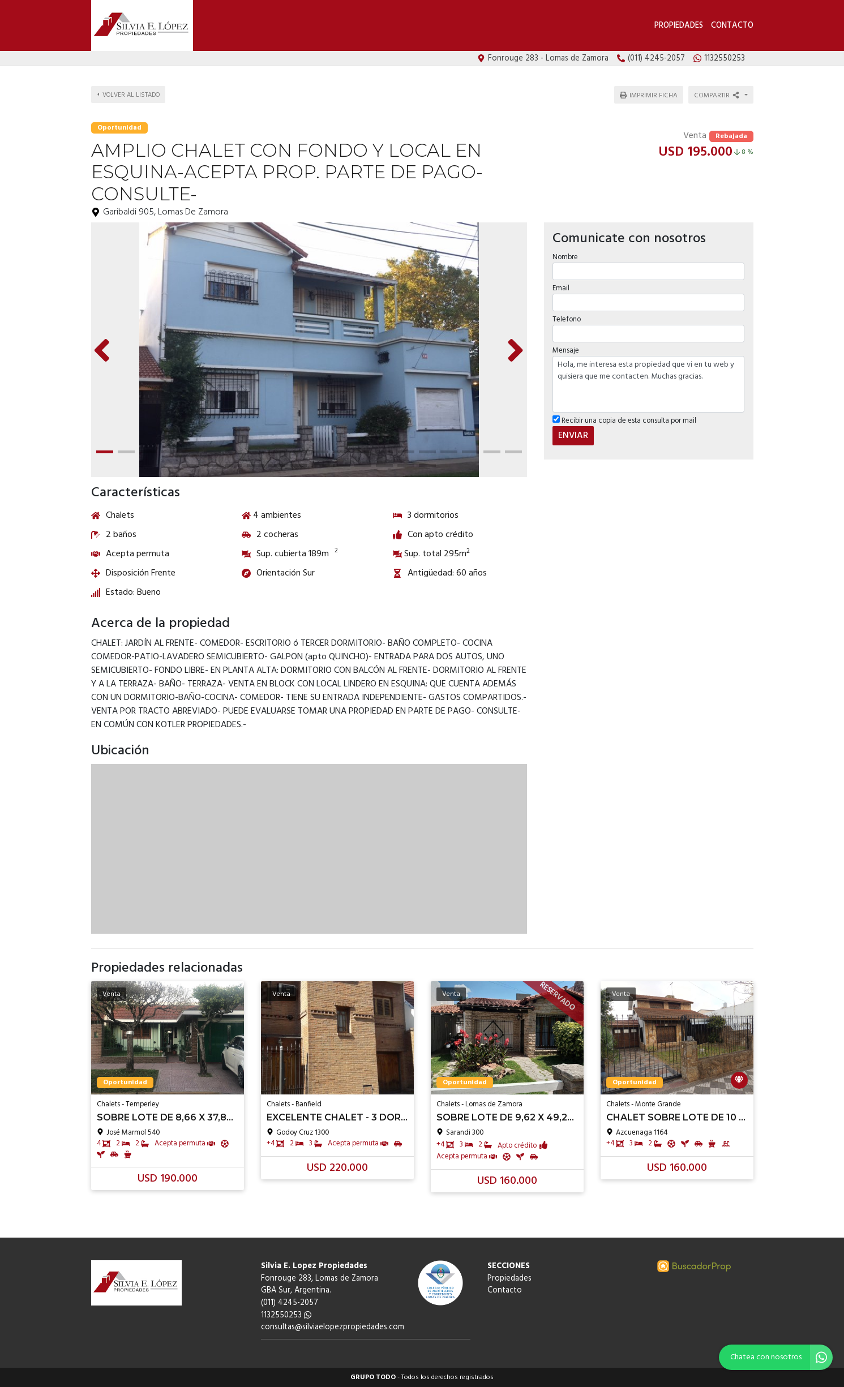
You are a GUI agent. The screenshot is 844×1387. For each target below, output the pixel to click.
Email (560, 287)
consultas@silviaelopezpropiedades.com (332, 1327)
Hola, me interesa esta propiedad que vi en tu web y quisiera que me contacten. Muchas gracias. (648, 384)
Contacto (732, 25)
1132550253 (286, 1315)
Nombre (565, 256)
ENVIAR (573, 435)
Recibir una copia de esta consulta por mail (624, 420)
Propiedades (678, 25)
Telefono (566, 319)
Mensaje (565, 350)
